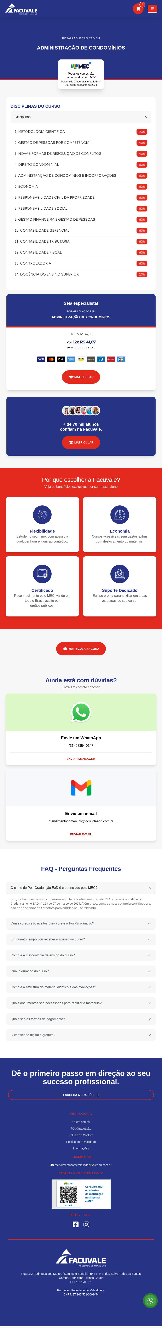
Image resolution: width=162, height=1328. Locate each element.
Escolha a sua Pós (81, 1095)
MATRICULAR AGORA (81, 648)
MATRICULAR (81, 377)
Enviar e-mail (81, 834)
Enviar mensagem (80, 758)
